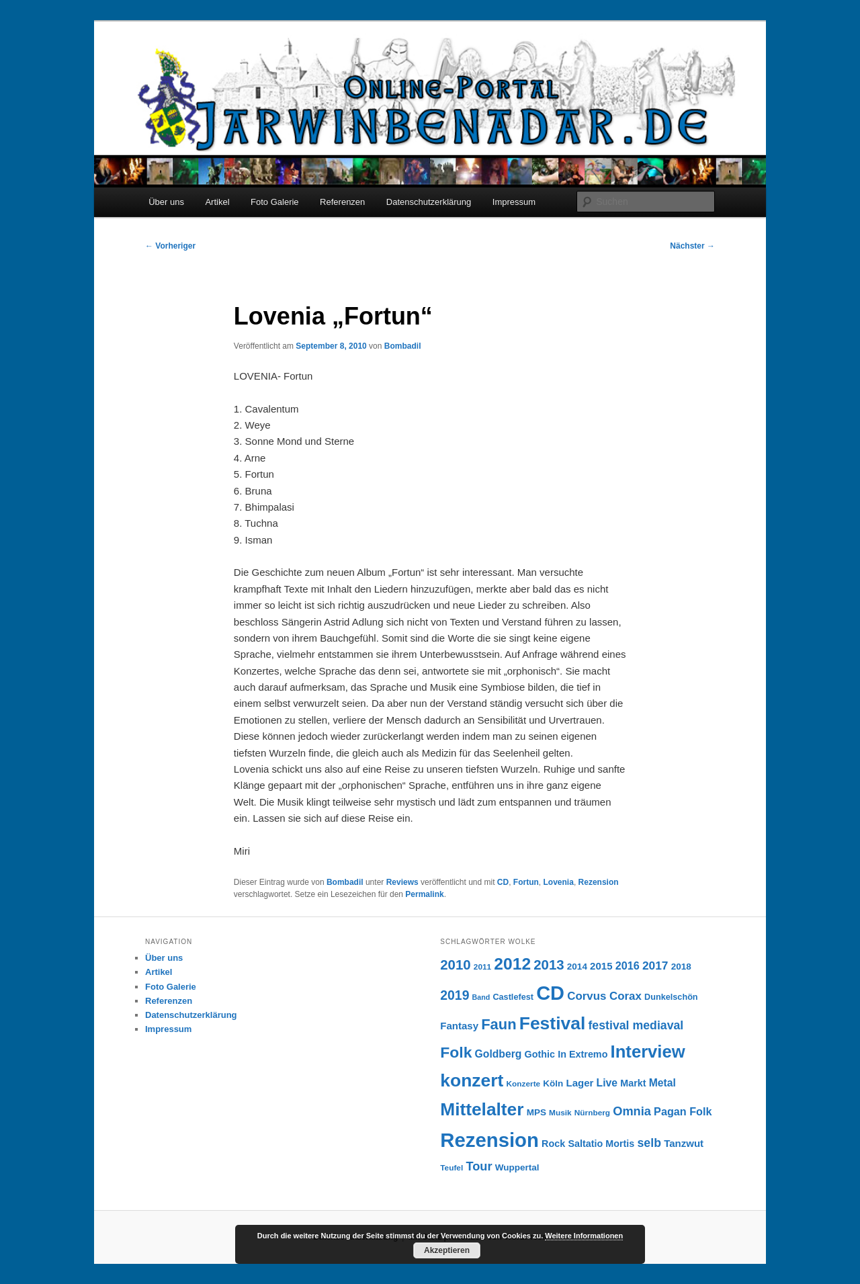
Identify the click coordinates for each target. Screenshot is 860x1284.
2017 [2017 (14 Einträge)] (655, 965)
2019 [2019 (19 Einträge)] (454, 995)
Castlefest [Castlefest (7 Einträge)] (512, 997)
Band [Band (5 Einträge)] (481, 997)
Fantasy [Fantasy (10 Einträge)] (459, 1025)
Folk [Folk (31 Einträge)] (456, 1052)
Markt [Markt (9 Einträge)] (633, 1083)
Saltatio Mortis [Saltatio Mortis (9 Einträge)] (601, 1143)
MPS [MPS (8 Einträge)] (536, 1112)
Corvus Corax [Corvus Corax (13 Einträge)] (604, 996)
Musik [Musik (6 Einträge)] (560, 1112)
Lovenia (559, 882)
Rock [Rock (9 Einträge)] (553, 1143)
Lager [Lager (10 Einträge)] (580, 1082)
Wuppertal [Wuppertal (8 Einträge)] (517, 1167)
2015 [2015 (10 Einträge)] (601, 966)
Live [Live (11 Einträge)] (607, 1082)
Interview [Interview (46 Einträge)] (648, 1051)
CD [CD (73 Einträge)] (550, 993)
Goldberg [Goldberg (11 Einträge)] (498, 1054)
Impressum (513, 202)
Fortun (526, 882)
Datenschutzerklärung (428, 202)
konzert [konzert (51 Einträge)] (471, 1080)
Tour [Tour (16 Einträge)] (479, 1166)
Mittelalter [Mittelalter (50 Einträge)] (481, 1109)
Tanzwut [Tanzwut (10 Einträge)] (683, 1143)
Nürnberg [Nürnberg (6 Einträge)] (592, 1112)
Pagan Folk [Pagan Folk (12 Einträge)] (683, 1111)
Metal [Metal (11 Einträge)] (662, 1082)
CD (503, 882)
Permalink (424, 894)
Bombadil (402, 346)
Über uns (166, 202)
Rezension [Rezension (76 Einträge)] (489, 1140)
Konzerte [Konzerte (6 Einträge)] (524, 1083)
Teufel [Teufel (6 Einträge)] (451, 1167)
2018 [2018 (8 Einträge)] (681, 966)
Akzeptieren (447, 1250)
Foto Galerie (275, 202)
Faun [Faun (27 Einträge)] (498, 1024)
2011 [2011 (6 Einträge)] (482, 967)
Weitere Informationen (584, 1236)
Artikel (217, 202)
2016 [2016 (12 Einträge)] (627, 965)
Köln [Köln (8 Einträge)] (553, 1083)
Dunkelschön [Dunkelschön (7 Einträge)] (671, 997)
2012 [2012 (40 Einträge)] (512, 964)
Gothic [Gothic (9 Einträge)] (540, 1054)
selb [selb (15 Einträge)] (649, 1143)
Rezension (598, 882)
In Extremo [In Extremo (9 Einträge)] (582, 1054)
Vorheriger (170, 246)
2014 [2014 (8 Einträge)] (577, 966)
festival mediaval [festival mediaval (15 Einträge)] (635, 1025)
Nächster (692, 246)
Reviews (402, 882)
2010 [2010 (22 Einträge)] (455, 964)
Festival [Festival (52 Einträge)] (552, 1023)
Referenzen (342, 202)
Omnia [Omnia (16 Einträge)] (632, 1111)
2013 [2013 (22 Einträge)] (548, 964)
